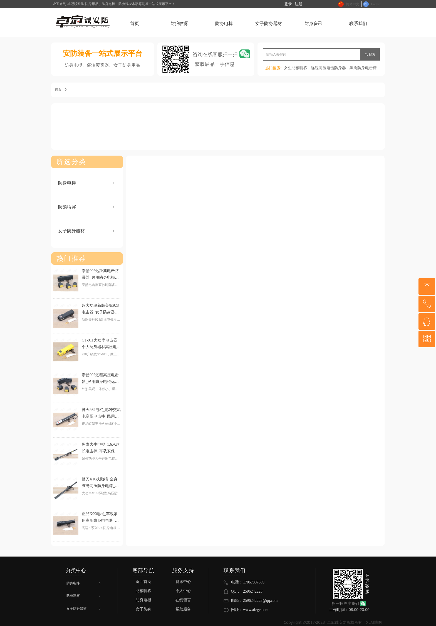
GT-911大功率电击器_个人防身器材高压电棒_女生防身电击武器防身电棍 (101, 344)
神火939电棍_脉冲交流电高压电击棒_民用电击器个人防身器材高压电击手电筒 (101, 414)
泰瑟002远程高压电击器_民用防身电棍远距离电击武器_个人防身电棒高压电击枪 (100, 379)
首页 (58, 89)
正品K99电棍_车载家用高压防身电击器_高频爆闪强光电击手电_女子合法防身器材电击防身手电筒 (101, 518)
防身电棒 (87, 183)
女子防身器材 (87, 231)
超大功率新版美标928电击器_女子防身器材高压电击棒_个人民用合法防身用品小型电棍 (101, 309)
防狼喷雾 (87, 207)
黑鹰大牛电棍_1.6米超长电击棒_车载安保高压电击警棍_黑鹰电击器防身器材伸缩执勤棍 (101, 448)
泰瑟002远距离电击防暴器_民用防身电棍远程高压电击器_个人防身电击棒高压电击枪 (100, 275)
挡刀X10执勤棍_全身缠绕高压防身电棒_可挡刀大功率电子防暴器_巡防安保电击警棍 (101, 483)
